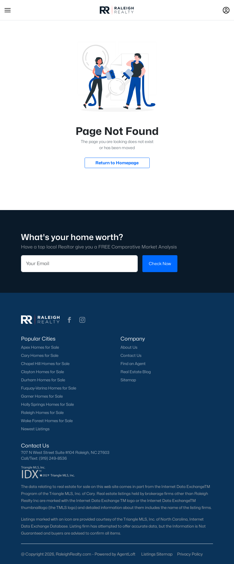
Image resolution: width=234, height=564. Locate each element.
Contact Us (131, 355)
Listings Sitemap (156, 553)
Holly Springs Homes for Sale (47, 404)
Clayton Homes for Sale (42, 371)
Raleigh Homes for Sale (42, 412)
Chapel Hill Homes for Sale (45, 363)
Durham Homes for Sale (43, 380)
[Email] (79, 263)
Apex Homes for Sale (40, 347)
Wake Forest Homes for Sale (47, 420)
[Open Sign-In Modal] (226, 10)
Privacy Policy (190, 553)
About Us (129, 347)
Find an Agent (133, 363)
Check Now (160, 263)
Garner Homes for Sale (42, 396)
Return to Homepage (117, 162)
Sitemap (128, 380)
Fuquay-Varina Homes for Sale (48, 388)
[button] (7, 10)
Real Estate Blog (136, 371)
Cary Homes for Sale (39, 355)
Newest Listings (35, 428)
